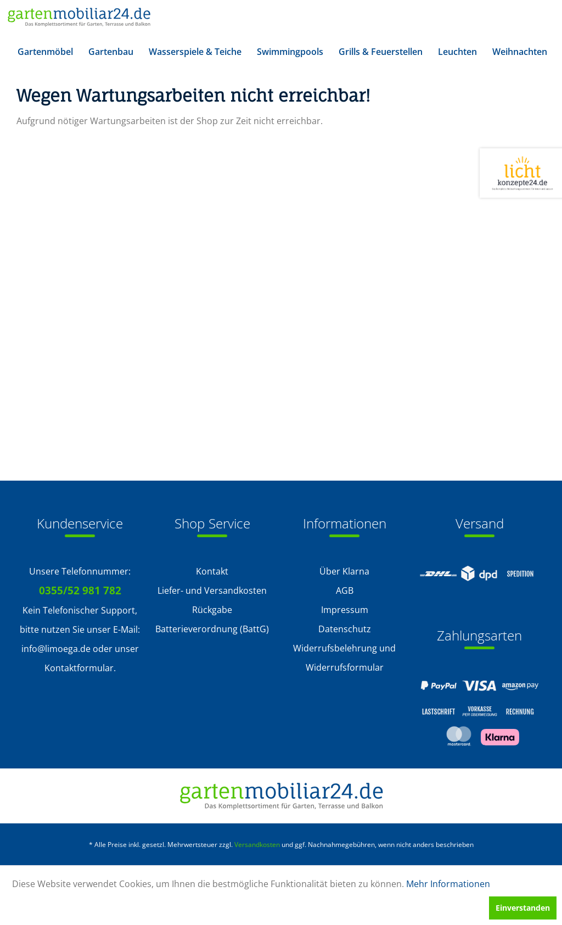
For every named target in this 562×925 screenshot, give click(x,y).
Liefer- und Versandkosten (212, 590)
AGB (344, 590)
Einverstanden (523, 907)
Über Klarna (344, 571)
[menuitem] (45, 51)
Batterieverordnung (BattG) (212, 629)
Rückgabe (212, 610)
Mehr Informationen (448, 884)
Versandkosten (257, 844)
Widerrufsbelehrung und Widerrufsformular (344, 657)
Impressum (344, 610)
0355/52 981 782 (80, 590)
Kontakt (212, 571)
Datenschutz (344, 629)
